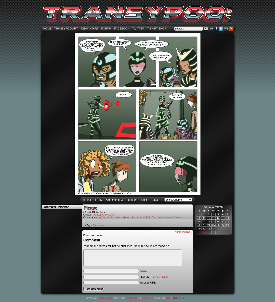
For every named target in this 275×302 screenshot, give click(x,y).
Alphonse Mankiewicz (119, 217)
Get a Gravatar (160, 276)
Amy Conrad (138, 217)
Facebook (121, 28)
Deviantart (89, 28)
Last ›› (156, 199)
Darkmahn (157, 217)
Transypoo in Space (103, 214)
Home (47, 28)
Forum (106, 28)
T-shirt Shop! (157, 28)
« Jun (204, 232)
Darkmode (98, 225)
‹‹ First (87, 199)
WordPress (131, 298)
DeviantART (211, 28)
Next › (145, 199)
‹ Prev (98, 199)
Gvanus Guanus (172, 217)
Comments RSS (183, 232)
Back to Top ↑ (179, 298)
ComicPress (148, 298)
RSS (231, 28)
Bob (148, 217)
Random (132, 199)
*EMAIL (153, 276)
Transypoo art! (66, 28)
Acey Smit (101, 217)
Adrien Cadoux (105, 298)
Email (226, 28)
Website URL (147, 282)
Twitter (138, 28)
